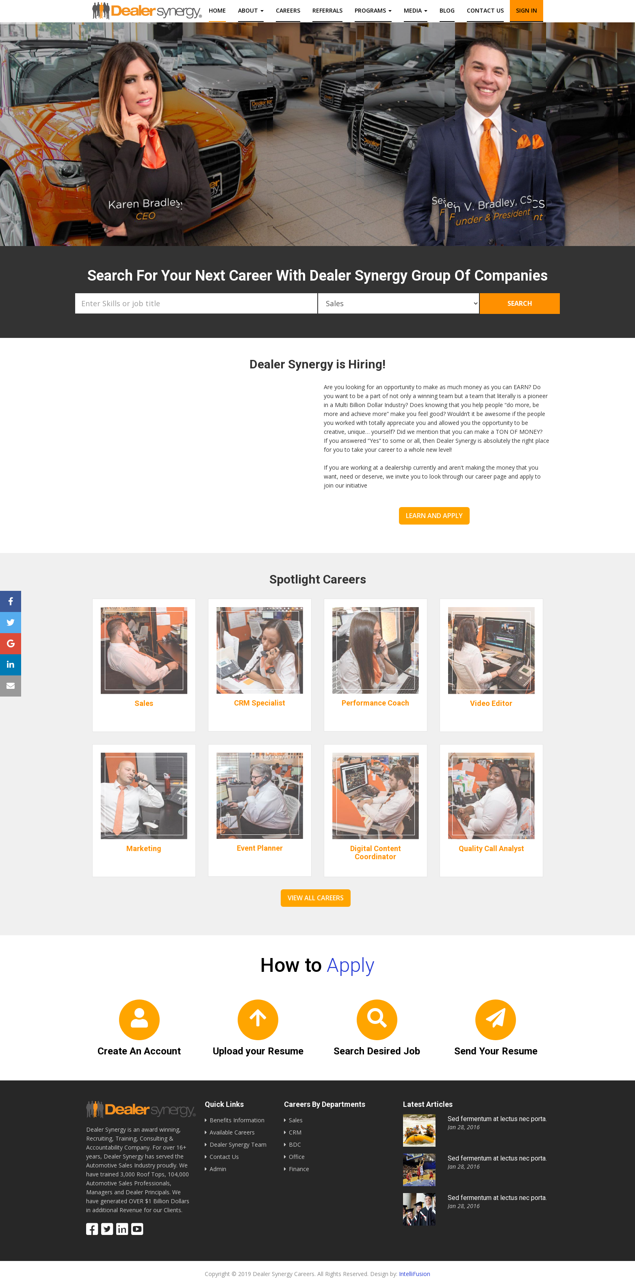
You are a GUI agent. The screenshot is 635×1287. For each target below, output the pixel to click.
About (251, 10)
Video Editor (491, 707)
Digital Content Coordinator (375, 852)
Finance (299, 1169)
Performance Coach (375, 707)
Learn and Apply (434, 515)
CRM (295, 1132)
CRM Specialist (259, 707)
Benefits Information (237, 1120)
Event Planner (260, 852)
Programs (373, 10)
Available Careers (232, 1132)
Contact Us (224, 1157)
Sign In (526, 10)
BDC (295, 1144)
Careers (288, 10)
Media (415, 10)
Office (297, 1157)
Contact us (485, 10)
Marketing (143, 852)
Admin (218, 1169)
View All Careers (316, 897)
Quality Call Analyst (491, 852)
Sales (143, 707)
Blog (447, 10)
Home (217, 10)
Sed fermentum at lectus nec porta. (497, 1119)
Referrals (327, 10)
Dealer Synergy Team (238, 1144)
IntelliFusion (414, 1274)
